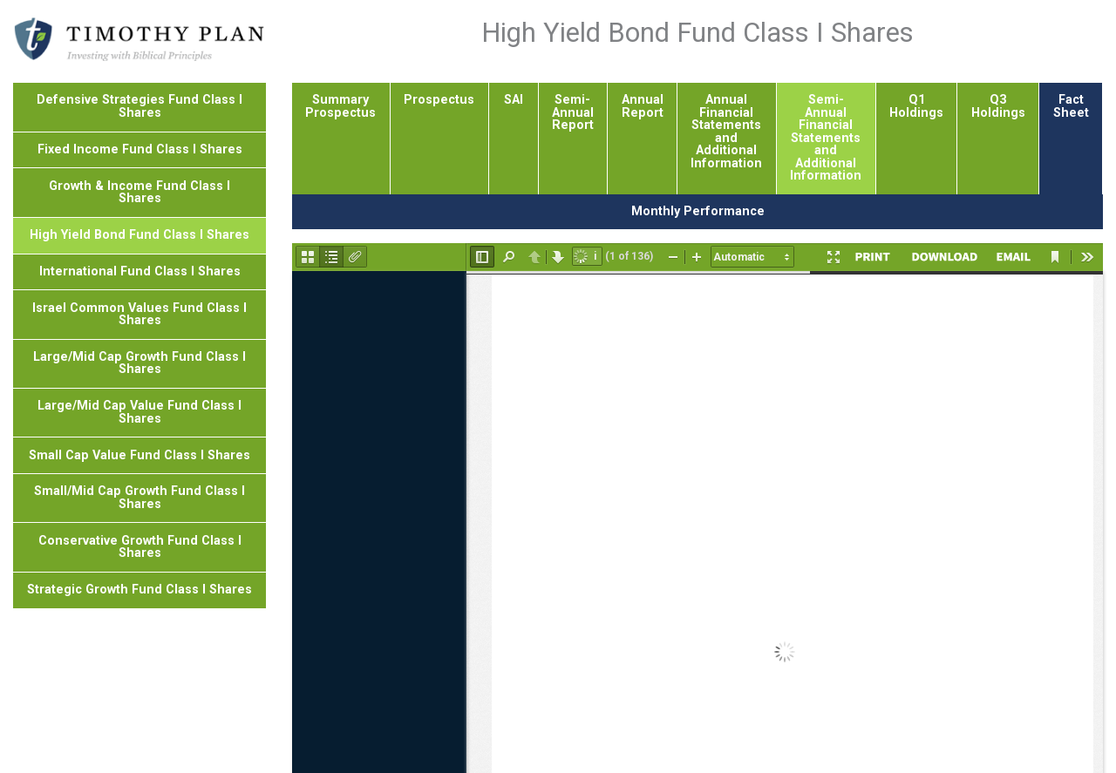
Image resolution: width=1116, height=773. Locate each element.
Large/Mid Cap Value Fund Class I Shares (139, 411)
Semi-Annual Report (573, 112)
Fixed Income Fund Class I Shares (139, 149)
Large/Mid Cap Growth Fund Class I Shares (139, 362)
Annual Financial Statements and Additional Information (726, 131)
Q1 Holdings (916, 105)
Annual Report (642, 105)
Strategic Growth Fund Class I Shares (139, 589)
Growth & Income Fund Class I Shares (139, 192)
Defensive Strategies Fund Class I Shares (139, 105)
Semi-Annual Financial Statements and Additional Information (825, 137)
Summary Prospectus (340, 105)
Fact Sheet (1071, 105)
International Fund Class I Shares (140, 271)
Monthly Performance (698, 211)
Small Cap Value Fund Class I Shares (139, 455)
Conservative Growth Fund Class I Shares (140, 546)
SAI (513, 99)
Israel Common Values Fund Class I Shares (139, 314)
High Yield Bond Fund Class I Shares (139, 234)
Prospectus (439, 99)
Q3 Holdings (998, 105)
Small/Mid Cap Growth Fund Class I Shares (139, 497)
